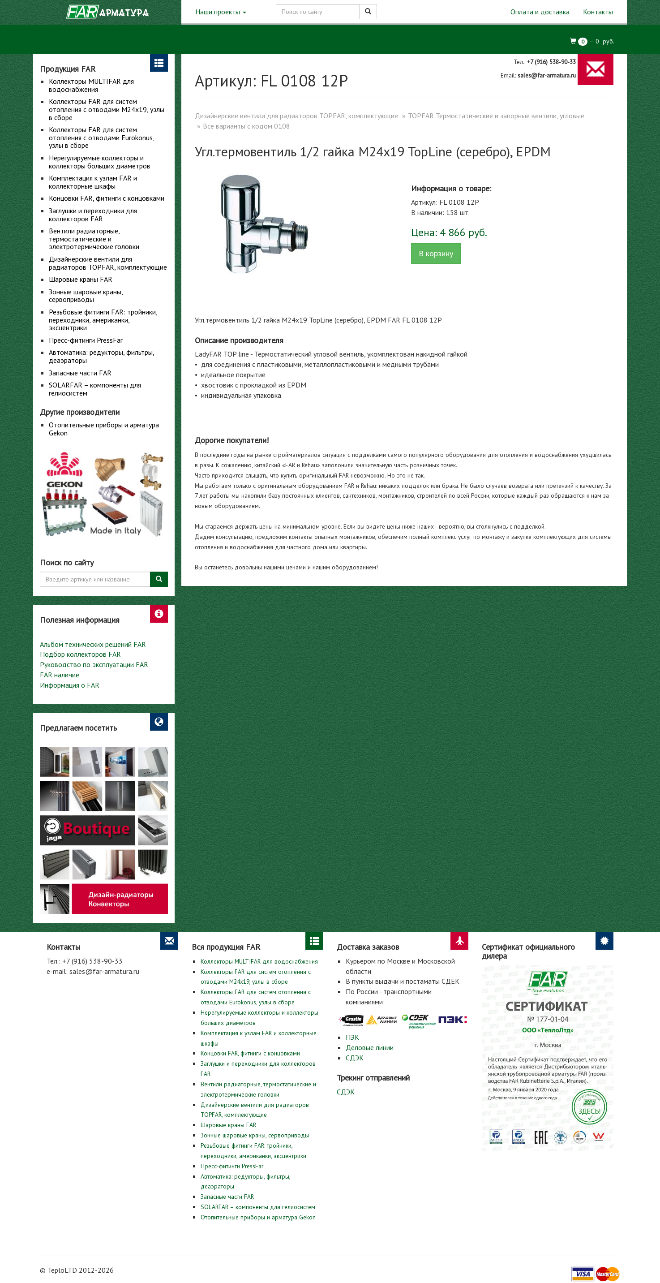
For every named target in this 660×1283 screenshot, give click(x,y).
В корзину (436, 253)
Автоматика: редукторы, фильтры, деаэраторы (101, 356)
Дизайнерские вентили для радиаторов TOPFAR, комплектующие (108, 262)
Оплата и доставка (540, 11)
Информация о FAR (69, 684)
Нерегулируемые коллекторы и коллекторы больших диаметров (99, 161)
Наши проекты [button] (220, 11)
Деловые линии (370, 1047)
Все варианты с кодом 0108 (246, 125)
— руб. (592, 41)
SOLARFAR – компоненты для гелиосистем (95, 388)
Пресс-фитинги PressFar (86, 340)
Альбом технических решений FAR (93, 644)
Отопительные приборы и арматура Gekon (104, 428)
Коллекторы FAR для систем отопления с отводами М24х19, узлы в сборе (106, 109)
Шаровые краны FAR (80, 279)
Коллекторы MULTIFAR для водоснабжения (91, 85)
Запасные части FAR (80, 372)
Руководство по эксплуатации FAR (94, 664)
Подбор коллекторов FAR (80, 654)
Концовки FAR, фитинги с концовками (106, 198)
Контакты (598, 11)
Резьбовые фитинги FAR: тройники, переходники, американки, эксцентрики (103, 319)
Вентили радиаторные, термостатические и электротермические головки (94, 238)
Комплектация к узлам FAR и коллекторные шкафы (93, 181)
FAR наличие (59, 674)
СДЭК (355, 1057)
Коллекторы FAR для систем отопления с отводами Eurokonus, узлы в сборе (101, 137)
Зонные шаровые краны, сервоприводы (86, 295)
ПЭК (352, 1037)
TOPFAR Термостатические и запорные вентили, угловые (496, 115)
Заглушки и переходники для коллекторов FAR (93, 214)
